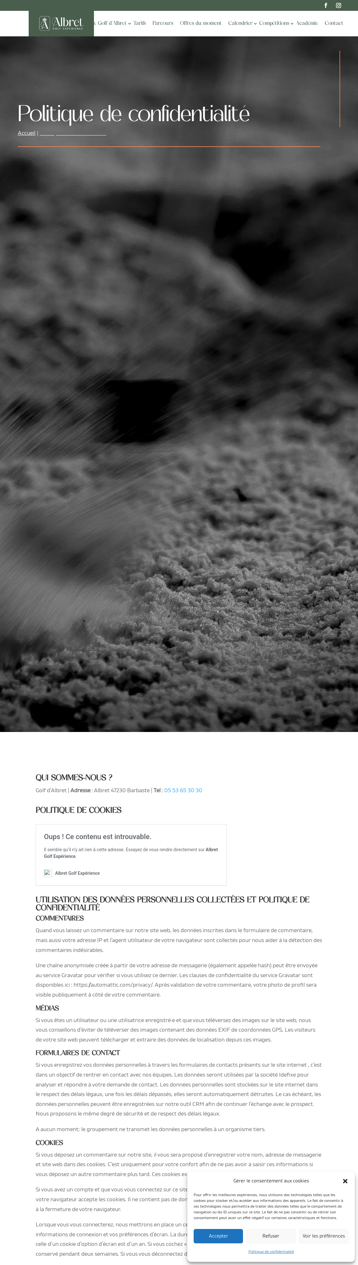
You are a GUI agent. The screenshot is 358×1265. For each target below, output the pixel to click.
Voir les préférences (324, 1236)
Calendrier (240, 23)
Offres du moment (201, 23)
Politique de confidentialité (271, 1251)
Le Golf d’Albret (109, 23)
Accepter (218, 1236)
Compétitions (274, 23)
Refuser (270, 1236)
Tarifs (139, 23)
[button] (345, 1181)
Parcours (163, 23)
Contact (334, 23)
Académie (307, 23)
